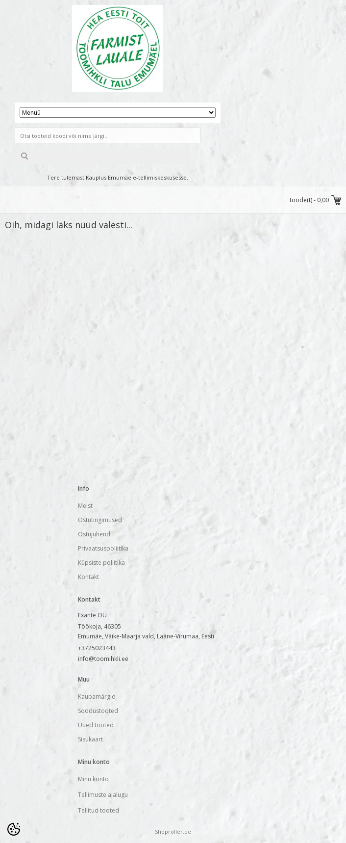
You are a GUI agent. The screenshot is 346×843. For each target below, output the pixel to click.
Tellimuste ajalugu (103, 794)
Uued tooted (96, 725)
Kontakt (88, 577)
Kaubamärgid (97, 696)
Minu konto (93, 779)
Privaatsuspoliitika (103, 548)
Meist (85, 505)
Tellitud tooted (98, 810)
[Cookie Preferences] (14, 829)
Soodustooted (98, 711)
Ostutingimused (100, 520)
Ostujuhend (94, 534)
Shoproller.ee (173, 831)
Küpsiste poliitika (101, 562)
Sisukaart (90, 739)
